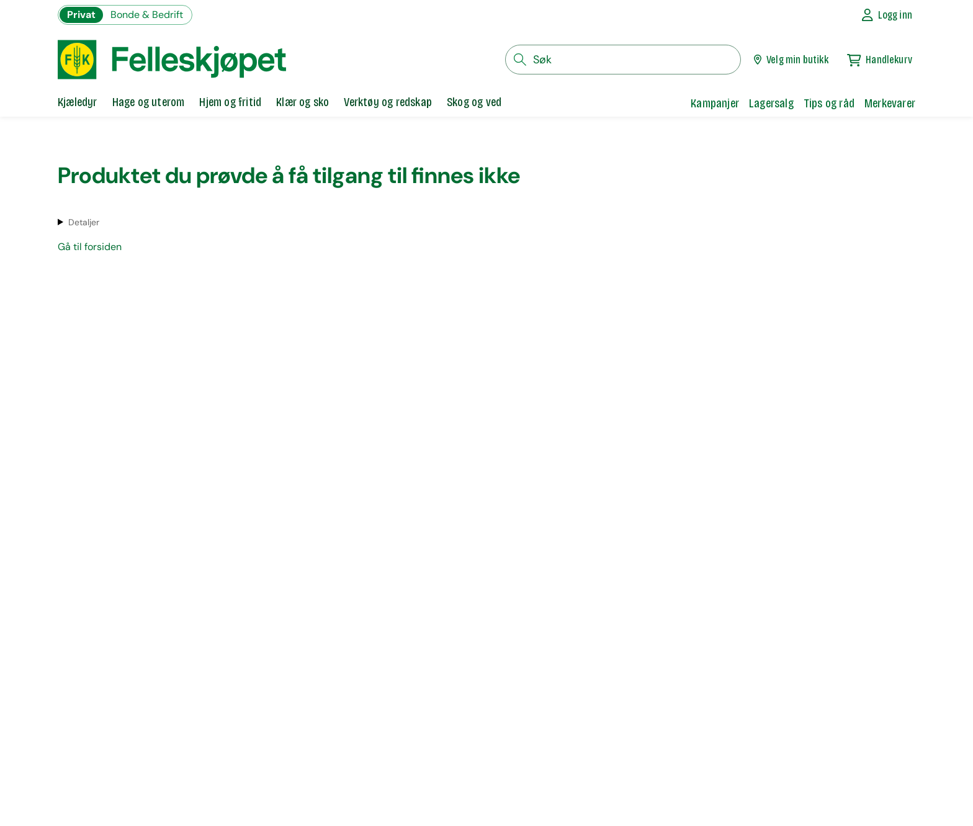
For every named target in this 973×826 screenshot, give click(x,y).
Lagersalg (771, 103)
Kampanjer (715, 103)
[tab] (77, 103)
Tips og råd (829, 103)
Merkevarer (889, 103)
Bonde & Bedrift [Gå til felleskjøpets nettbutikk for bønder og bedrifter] (146, 14)
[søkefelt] (623, 59)
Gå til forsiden (90, 246)
